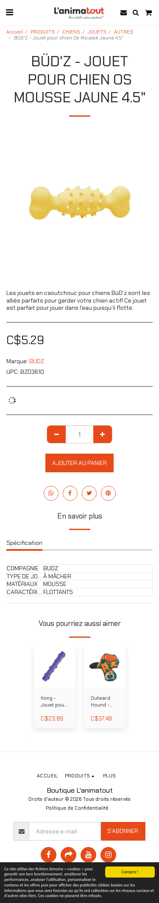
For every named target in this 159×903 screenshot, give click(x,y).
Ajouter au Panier (79, 463)
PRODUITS (43, 32)
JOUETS (97, 32)
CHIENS (71, 32)
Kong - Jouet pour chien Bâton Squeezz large (54, 702)
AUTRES (123, 32)
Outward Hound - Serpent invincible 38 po (101, 702)
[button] (9, 12)
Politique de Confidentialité (77, 808)
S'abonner (122, 831)
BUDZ (36, 361)
